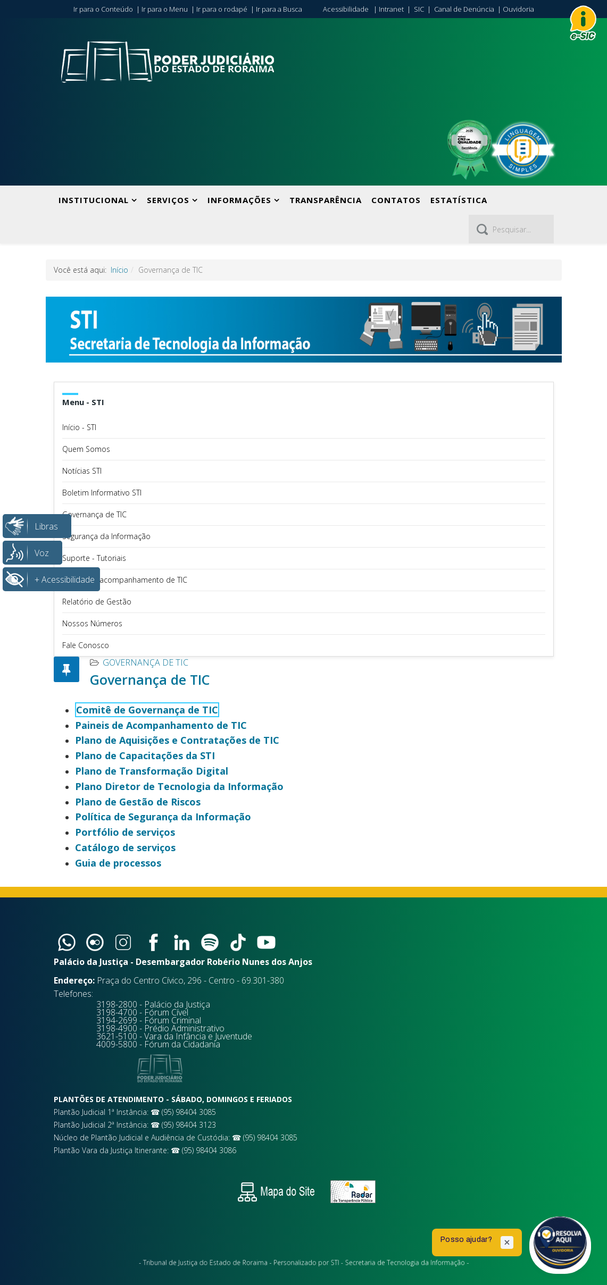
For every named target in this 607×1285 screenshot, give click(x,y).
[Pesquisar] (511, 229)
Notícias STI (82, 471)
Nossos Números (92, 623)
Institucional (94, 200)
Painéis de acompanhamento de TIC (124, 580)
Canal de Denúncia (464, 9)
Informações (239, 200)
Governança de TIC (94, 514)
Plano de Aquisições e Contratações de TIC (177, 740)
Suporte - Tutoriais (94, 558)
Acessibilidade (346, 9)
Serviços (168, 200)
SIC (419, 9)
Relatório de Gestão (96, 602)
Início (119, 270)
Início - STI (79, 427)
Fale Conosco (85, 645)
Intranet (391, 9)
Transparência (325, 200)
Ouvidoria (518, 9)
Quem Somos (86, 449)
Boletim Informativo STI (102, 493)
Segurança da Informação (106, 536)
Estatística (458, 200)
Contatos (396, 200)
